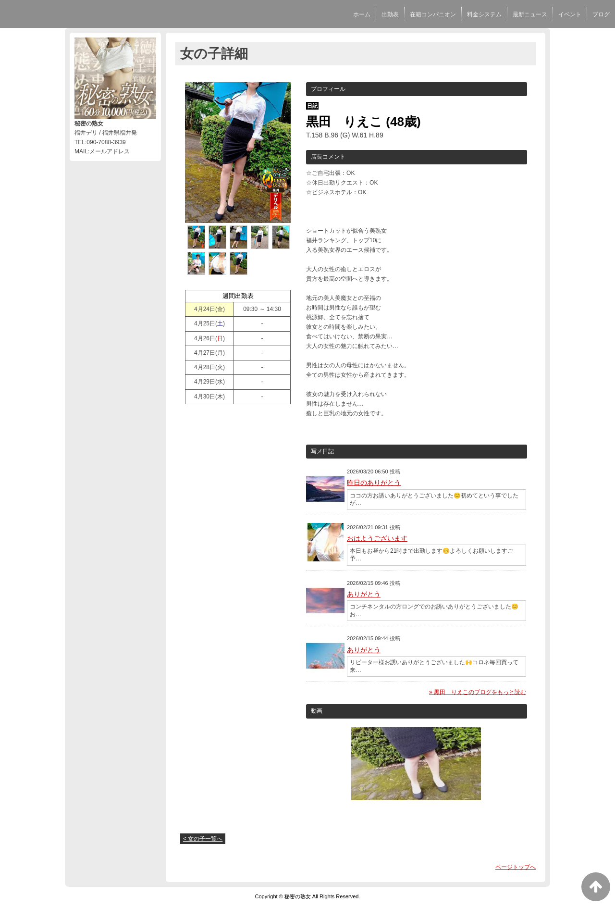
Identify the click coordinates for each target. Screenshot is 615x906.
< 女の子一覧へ (202, 838)
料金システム (484, 14)
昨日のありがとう (374, 482)
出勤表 (390, 14)
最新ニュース (530, 14)
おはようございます (377, 538)
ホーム (361, 14)
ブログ (601, 14)
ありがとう (364, 594)
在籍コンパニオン (433, 14)
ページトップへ (515, 867)
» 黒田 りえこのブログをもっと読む (477, 692)
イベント (569, 14)
